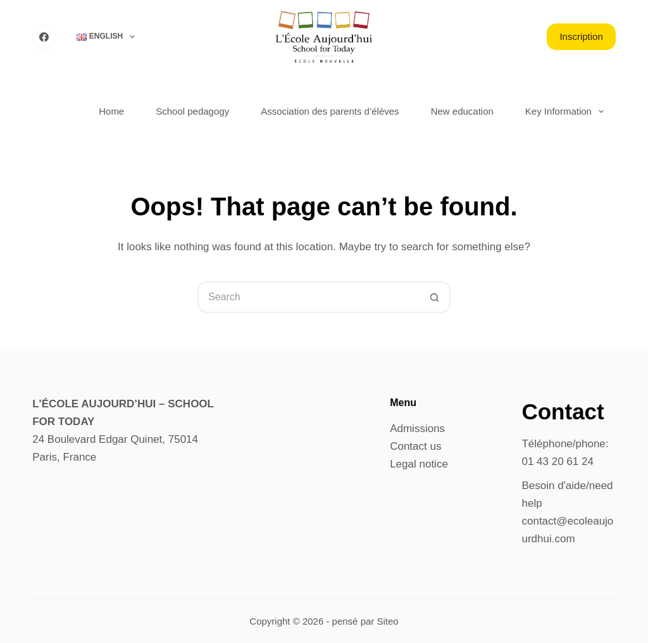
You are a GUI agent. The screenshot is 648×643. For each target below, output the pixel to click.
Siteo (387, 621)
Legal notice (419, 464)
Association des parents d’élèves (330, 111)
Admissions (417, 429)
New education (462, 111)
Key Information (567, 111)
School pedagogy (192, 111)
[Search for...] (308, 297)
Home (111, 111)
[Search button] (435, 297)
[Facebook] (44, 37)
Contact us (415, 446)
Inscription (580, 36)
